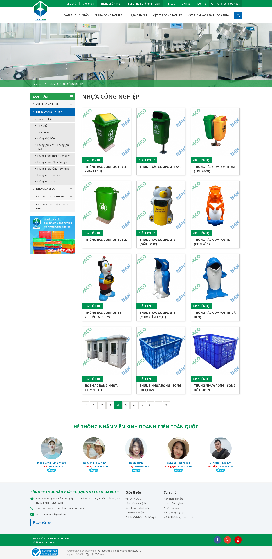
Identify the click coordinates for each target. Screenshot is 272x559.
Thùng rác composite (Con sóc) (212, 242)
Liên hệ (201, 3)
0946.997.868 (141, 466)
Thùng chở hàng (110, 3)
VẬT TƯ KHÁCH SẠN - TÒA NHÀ (208, 15)
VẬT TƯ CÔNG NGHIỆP (167, 15)
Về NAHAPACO (133, 498)
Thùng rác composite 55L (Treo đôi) (214, 169)
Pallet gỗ (42, 125)
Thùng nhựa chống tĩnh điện (143, 3)
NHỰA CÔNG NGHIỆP (108, 15)
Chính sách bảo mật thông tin (141, 517)
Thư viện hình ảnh (135, 512)
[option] (136, 55)
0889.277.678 (55, 466)
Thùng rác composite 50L (106, 240)
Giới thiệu (88, 3)
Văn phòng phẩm (173, 498)
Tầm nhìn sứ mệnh (135, 503)
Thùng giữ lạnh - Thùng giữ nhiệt (53, 147)
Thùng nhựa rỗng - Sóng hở (53, 168)
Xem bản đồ (43, 522)
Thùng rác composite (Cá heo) (215, 315)
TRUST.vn (50, 542)
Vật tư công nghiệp (174, 512)
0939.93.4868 (101, 466)
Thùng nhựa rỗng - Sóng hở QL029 (160, 388)
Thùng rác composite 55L (160, 167)
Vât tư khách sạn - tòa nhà (178, 517)
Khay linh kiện (45, 119)
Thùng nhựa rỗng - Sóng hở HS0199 (215, 388)
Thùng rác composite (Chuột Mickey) (103, 315)
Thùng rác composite (49, 175)
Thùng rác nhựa (46, 181)
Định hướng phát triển (137, 508)
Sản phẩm (50, 84)
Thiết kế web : (37, 542)
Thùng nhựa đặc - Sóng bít (53, 162)
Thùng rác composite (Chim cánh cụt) (157, 315)
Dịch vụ (186, 3)
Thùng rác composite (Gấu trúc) (157, 242)
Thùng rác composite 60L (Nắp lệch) (106, 169)
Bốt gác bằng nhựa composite (101, 388)
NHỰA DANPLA (137, 15)
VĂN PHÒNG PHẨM (76, 15)
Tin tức (171, 3)
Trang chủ (70, 3)
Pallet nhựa (43, 132)
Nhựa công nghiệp (174, 503)
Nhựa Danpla (171, 508)
